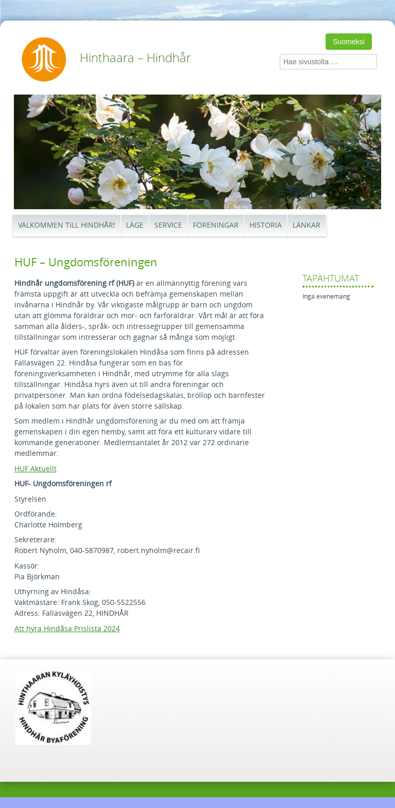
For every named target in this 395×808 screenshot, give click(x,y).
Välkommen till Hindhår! (66, 225)
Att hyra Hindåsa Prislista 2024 (67, 629)
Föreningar (216, 225)
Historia (265, 225)
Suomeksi (348, 42)
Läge (134, 225)
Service (168, 225)
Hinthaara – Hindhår (135, 58)
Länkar (306, 225)
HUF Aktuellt (35, 469)
